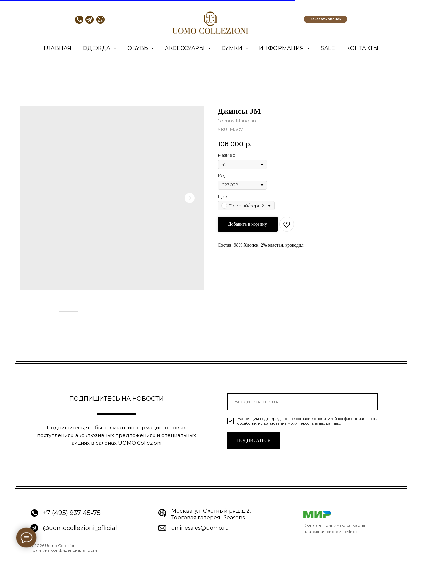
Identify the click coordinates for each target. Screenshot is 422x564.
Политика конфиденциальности (63, 550)
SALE (328, 48)
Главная (58, 48)
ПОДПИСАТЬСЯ (254, 440)
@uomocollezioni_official (80, 528)
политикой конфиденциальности (347, 418)
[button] (325, 19)
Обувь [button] (138, 48)
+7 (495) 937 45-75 (72, 513)
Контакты (362, 48)
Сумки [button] (233, 48)
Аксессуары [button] (185, 48)
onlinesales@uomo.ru (200, 528)
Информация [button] (282, 48)
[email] (302, 401)
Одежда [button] (97, 48)
